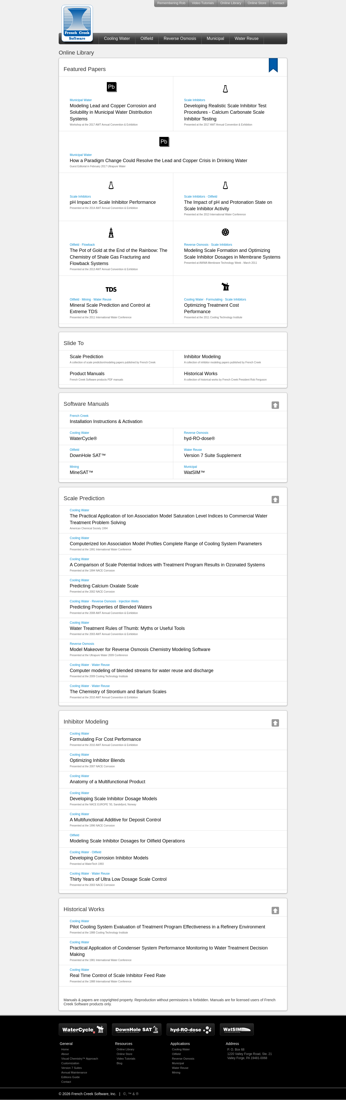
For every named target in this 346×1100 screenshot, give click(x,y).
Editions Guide (70, 1077)
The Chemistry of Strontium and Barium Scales (175, 691)
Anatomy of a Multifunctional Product (175, 779)
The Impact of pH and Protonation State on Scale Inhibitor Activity (232, 205)
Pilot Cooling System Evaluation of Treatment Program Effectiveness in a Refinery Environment (175, 926)
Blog (119, 1063)
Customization (70, 1063)
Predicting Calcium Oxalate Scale (175, 585)
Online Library (230, 3)
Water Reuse (247, 38)
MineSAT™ (118, 470)
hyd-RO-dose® (233, 436)
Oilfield (147, 38)
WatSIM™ (233, 470)
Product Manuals (118, 376)
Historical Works (232, 376)
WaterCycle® (118, 436)
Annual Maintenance (74, 1072)
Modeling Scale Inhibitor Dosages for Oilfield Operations (175, 838)
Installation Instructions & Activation (175, 419)
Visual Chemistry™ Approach (79, 1058)
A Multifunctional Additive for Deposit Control (175, 819)
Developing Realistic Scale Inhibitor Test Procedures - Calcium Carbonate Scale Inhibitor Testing (232, 112)
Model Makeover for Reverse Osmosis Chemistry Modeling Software (175, 649)
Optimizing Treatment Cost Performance (232, 308)
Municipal (215, 38)
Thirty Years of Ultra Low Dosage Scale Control (175, 879)
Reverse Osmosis (180, 38)
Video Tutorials (203, 3)
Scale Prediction (118, 359)
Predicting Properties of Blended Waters (175, 607)
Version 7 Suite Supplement (233, 453)
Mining (176, 1072)
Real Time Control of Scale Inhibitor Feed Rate (175, 975)
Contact (278, 3)
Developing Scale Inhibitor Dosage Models (175, 798)
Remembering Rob (171, 3)
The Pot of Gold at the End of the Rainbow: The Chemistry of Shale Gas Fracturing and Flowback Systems (118, 257)
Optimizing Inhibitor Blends (175, 760)
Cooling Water (117, 38)
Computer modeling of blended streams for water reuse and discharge (175, 670)
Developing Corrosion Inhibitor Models (175, 857)
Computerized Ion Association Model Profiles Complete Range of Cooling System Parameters (175, 543)
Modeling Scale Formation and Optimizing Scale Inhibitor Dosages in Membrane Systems (232, 253)
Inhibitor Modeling (232, 359)
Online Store (257, 3)
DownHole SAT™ (118, 453)
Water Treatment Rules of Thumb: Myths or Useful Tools (175, 628)
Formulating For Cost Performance (175, 739)
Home (65, 1049)
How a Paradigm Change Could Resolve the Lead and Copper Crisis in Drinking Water (175, 160)
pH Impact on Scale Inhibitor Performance (118, 202)
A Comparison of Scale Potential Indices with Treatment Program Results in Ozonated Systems (175, 564)
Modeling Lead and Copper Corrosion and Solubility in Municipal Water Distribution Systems (118, 112)
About (65, 1053)
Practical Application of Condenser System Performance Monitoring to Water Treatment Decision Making (175, 951)
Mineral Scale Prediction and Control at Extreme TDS (118, 308)
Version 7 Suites (71, 1067)
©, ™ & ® (131, 1094)
